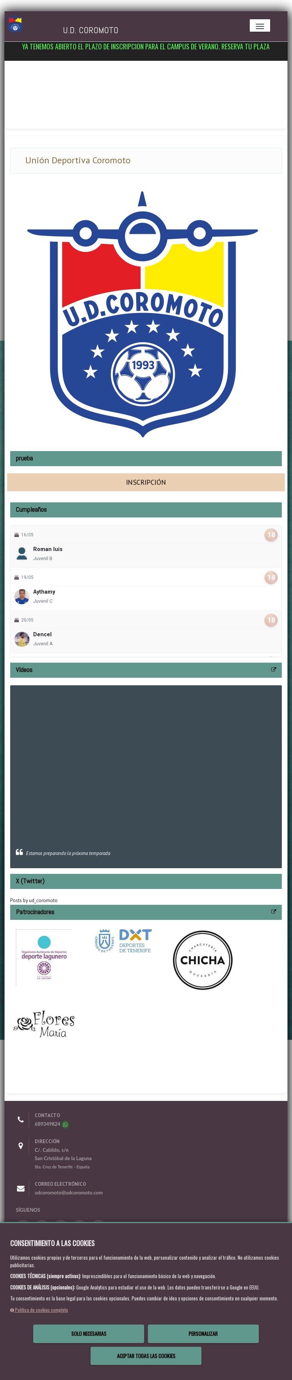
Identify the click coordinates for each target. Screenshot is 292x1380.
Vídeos (24, 669)
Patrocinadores (35, 911)
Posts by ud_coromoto (34, 900)
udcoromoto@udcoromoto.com (69, 1193)
